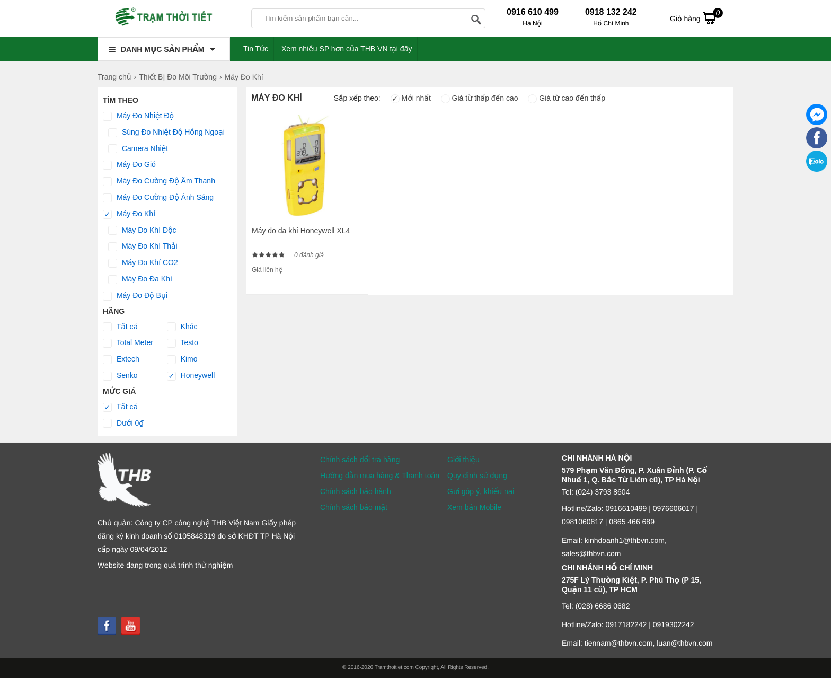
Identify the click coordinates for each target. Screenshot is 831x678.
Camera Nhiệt (138, 149)
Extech (121, 359)
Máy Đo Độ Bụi (135, 296)
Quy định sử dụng (477, 475)
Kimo (182, 359)
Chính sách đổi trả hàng (360, 459)
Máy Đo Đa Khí (140, 279)
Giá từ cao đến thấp (566, 98)
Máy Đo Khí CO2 (143, 263)
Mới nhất (411, 98)
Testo (182, 343)
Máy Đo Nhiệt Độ (138, 116)
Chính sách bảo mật (353, 507)
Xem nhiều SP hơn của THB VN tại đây (346, 49)
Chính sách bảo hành (355, 491)
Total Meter (128, 343)
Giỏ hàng (696, 17)
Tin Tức (255, 49)
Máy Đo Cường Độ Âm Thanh (159, 181)
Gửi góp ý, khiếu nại (480, 491)
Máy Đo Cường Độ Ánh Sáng (158, 197)
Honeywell (191, 376)
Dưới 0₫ (123, 423)
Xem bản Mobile (474, 507)
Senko (120, 376)
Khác (182, 327)
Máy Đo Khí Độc (142, 230)
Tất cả (120, 327)
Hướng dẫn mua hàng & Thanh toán (379, 475)
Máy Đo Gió (129, 165)
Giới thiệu (463, 459)
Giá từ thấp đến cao (479, 98)
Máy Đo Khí (129, 214)
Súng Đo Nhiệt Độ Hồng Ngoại (166, 132)
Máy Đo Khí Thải (143, 246)
